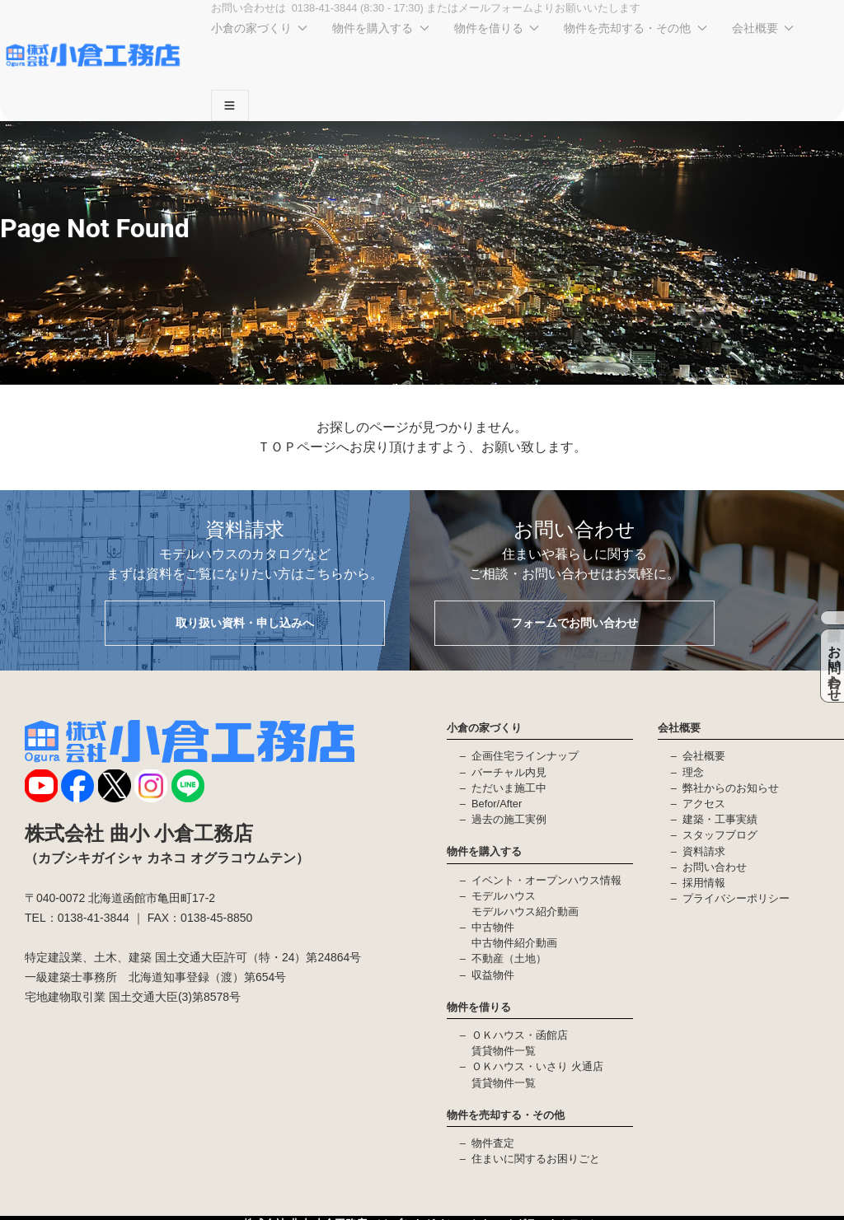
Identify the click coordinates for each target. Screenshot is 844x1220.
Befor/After (496, 803)
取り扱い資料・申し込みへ (245, 622)
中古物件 (492, 927)
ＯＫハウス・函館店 (519, 1035)
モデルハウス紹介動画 (525, 911)
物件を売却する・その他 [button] (635, 28)
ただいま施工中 (508, 788)
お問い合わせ (714, 867)
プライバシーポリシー (736, 898)
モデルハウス (503, 896)
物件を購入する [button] (380, 28)
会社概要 (703, 756)
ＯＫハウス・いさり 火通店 (537, 1066)
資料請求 (703, 851)
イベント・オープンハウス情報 (546, 880)
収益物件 (492, 975)
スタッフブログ (719, 835)
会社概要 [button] (763, 28)
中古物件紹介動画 (514, 943)
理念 (693, 772)
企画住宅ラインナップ (525, 756)
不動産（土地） (508, 958)
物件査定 (492, 1143)
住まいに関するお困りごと (535, 1158)
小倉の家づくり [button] (259, 28)
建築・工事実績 (719, 819)
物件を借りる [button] (497, 28)
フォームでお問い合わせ (574, 622)
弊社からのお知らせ (730, 788)
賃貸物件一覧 (503, 1051)
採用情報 (703, 882)
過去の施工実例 (508, 819)
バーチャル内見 (508, 772)
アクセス (703, 803)
